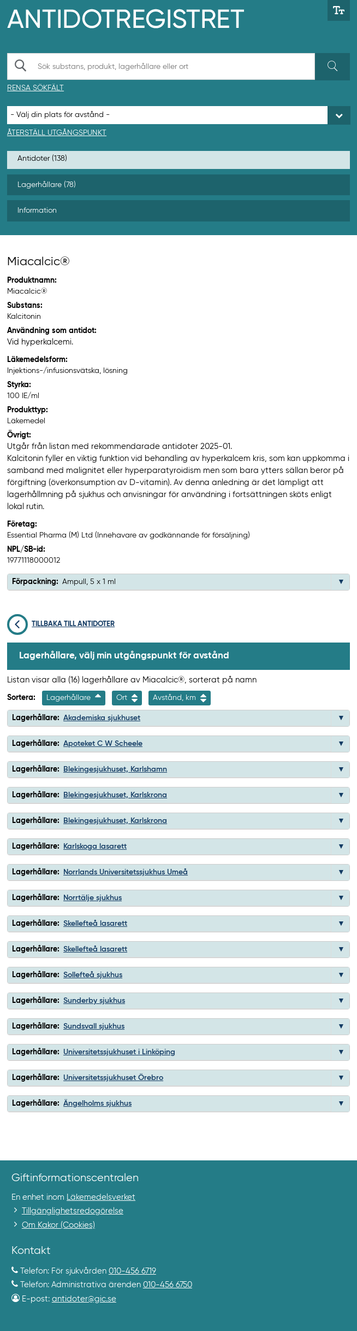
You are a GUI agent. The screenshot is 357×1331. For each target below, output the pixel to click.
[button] (341, 582)
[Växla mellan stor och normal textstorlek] (339, 10)
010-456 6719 (132, 1271)
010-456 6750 (167, 1285)
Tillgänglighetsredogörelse (72, 1211)
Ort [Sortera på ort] (127, 698)
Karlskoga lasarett (95, 846)
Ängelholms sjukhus (97, 1103)
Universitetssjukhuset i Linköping (119, 1052)
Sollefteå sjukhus (92, 975)
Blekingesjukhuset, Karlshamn (115, 769)
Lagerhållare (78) (46, 185)
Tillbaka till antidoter (61, 624)
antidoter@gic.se (84, 1299)
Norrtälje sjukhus (92, 898)
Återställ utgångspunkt (56, 133)
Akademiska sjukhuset (101, 718)
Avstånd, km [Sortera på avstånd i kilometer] (179, 698)
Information (37, 210)
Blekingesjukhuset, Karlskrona (115, 795)
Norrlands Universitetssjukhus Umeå (125, 872)
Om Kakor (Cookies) (58, 1225)
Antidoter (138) (42, 158)
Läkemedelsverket (101, 1197)
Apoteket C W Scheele (102, 744)
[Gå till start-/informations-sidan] (137, 17)
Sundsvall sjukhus (93, 1026)
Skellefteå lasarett (95, 923)
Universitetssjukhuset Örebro (113, 1078)
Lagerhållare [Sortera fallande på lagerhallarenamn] (73, 698)
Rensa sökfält (35, 88)
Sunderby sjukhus (94, 1001)
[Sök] (332, 66)
